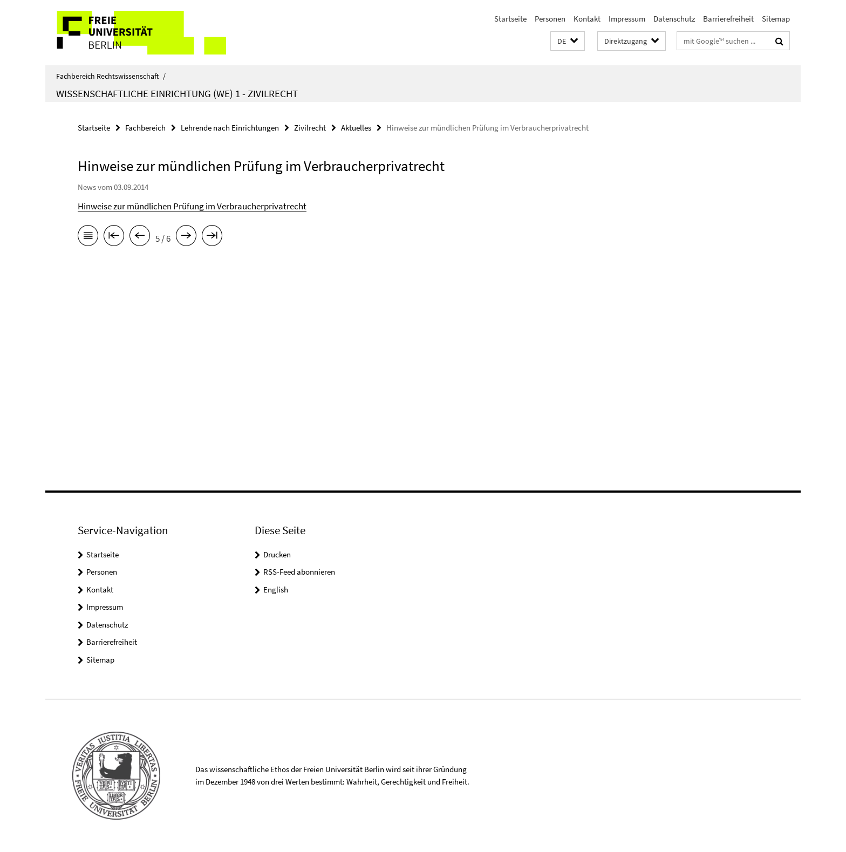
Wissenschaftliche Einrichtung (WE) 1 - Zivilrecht (177, 93)
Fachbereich (145, 127)
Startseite (510, 18)
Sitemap (776, 18)
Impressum (627, 18)
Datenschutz (674, 18)
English (275, 589)
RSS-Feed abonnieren (299, 572)
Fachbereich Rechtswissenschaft (111, 76)
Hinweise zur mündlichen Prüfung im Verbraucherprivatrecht (192, 206)
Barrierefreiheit (728, 18)
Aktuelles (356, 127)
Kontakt (587, 18)
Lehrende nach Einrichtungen (230, 127)
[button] (567, 41)
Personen (550, 18)
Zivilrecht (310, 127)
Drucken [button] (277, 554)
